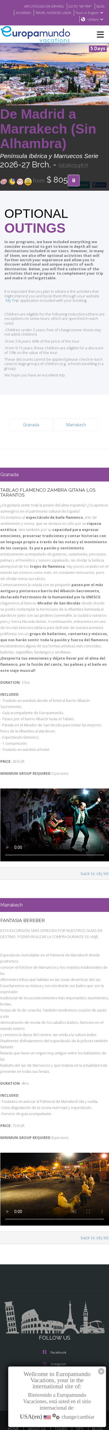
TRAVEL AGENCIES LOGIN (51, 12)
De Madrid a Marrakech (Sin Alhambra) (48, 129)
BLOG (100, 6)
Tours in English (90, 12)
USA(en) (95, 19)
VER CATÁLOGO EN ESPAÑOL (38, 6)
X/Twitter (54, 1354)
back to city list (95, 863)
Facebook (54, 1330)
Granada (31, 420)
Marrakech (75, 420)
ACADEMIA (18, 12)
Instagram (54, 1342)
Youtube (54, 1365)
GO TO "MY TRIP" (78, 6)
